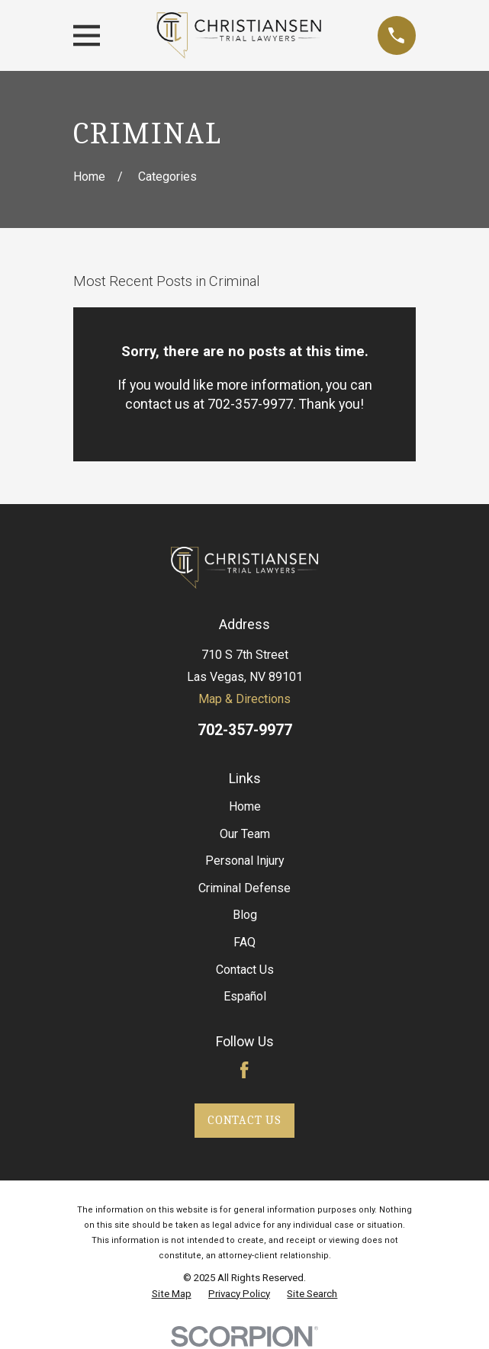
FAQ (244, 942)
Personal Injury (245, 860)
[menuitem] (171, 1294)
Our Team (245, 834)
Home (245, 806)
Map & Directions (244, 699)
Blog (245, 914)
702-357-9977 (245, 730)
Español (245, 996)
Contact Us (245, 969)
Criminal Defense (244, 888)
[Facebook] (244, 1070)
